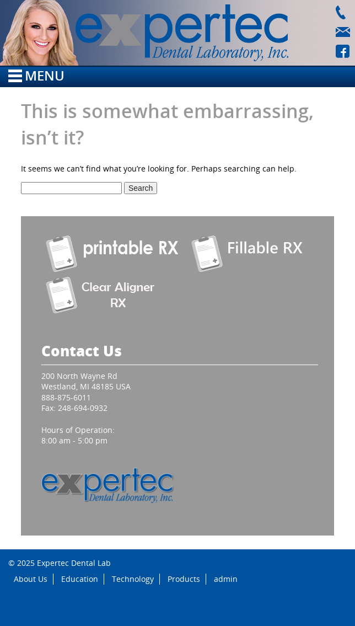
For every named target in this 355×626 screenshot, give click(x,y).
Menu (36, 75)
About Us (30, 579)
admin (226, 579)
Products (184, 579)
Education (79, 579)
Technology (133, 579)
